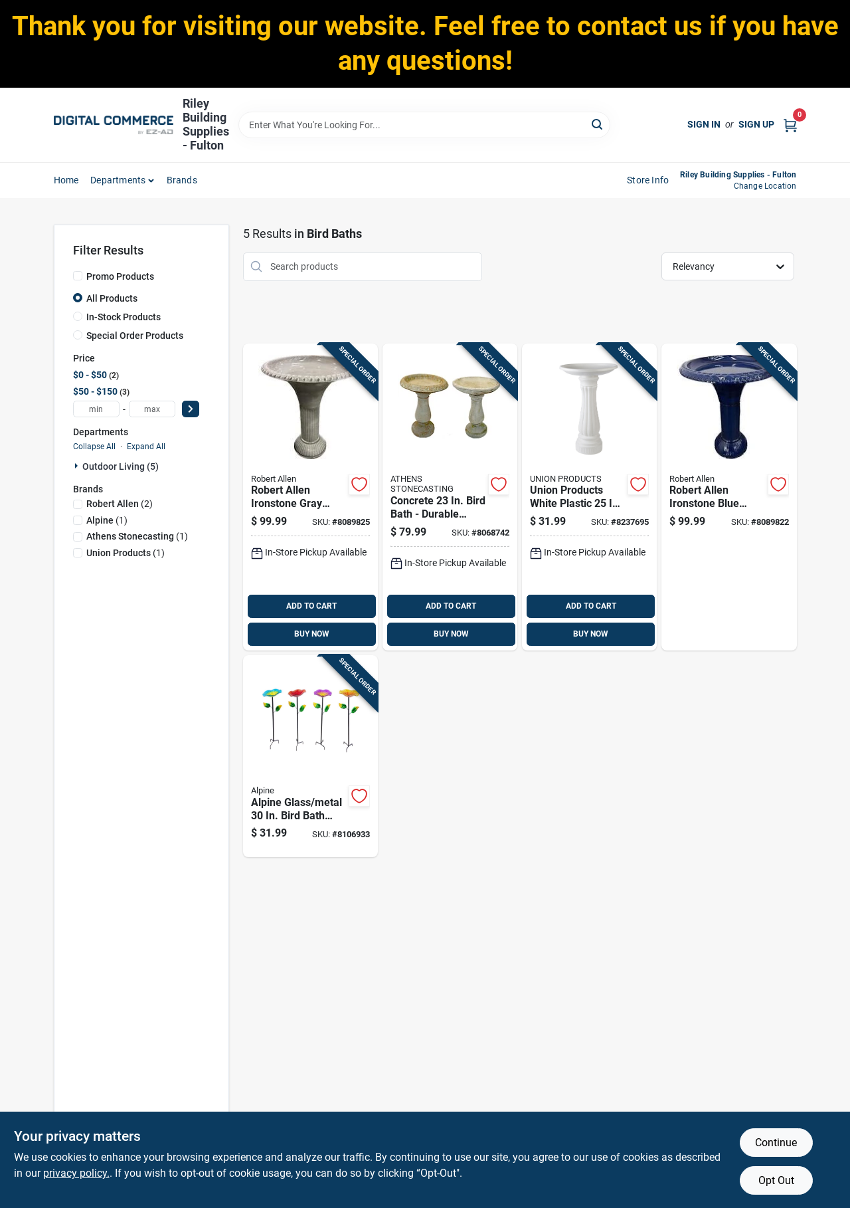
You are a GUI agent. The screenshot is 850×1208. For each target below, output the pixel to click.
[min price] (96, 409)
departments (117, 180)
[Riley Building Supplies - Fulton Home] (113, 125)
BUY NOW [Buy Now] (311, 634)
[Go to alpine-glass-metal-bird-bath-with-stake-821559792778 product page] (310, 756)
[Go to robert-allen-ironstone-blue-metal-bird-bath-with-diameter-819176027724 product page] (728, 497)
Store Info (648, 180)
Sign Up (756, 124)
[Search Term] (424, 125)
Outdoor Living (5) (120, 466)
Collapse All (94, 446)
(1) (107, 520)
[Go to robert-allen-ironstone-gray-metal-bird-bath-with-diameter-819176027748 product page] (310, 497)
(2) (119, 503)
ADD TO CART (311, 606)
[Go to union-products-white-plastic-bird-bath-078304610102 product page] (589, 497)
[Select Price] (190, 409)
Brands (182, 180)
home (66, 180)
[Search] (598, 124)
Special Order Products (134, 335)
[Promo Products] (77, 275)
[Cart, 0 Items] (790, 125)
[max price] (152, 409)
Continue (776, 1142)
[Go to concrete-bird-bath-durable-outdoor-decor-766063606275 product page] (449, 497)
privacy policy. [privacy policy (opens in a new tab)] (76, 1173)
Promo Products (120, 276)
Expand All (146, 446)
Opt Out (776, 1180)
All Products (111, 298)
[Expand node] (77, 465)
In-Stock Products (123, 317)
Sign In (704, 124)
